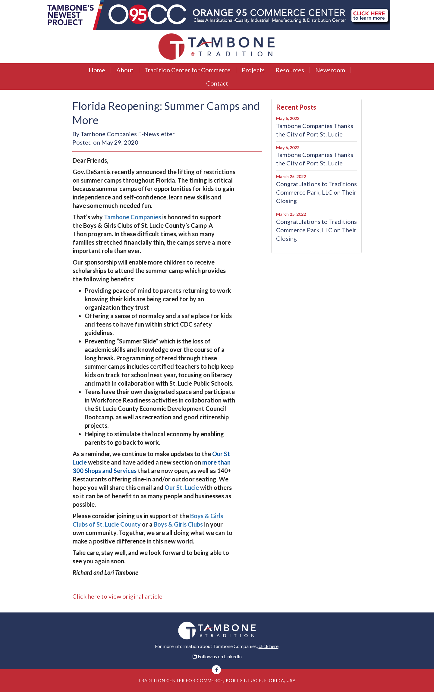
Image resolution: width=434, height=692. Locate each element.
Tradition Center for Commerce (188, 70)
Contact (217, 83)
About (125, 70)
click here (268, 646)
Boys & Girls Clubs (178, 524)
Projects (253, 70)
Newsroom (330, 70)
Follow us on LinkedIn (220, 656)
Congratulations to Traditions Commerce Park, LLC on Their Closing (316, 192)
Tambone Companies (133, 217)
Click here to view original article (117, 596)
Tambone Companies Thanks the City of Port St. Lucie (314, 130)
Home (97, 70)
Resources (290, 70)
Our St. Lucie (182, 487)
